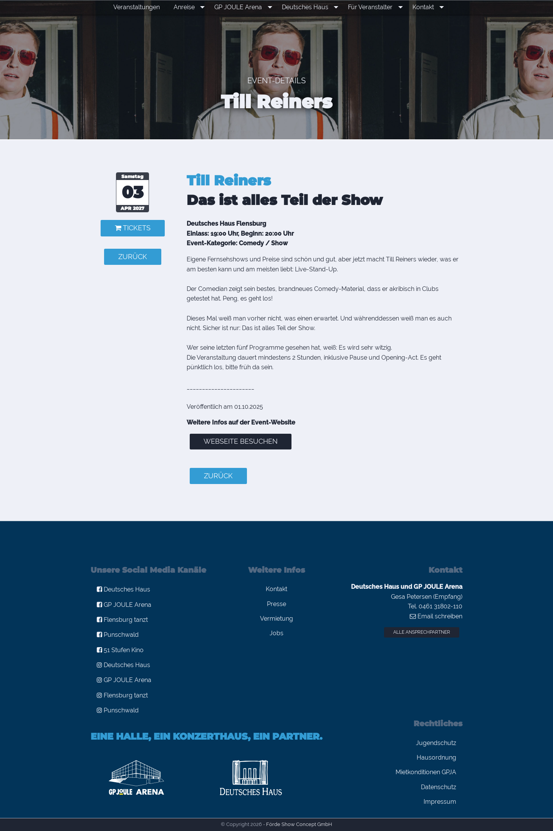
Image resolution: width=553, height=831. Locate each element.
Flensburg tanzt (122, 619)
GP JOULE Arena (243, 7)
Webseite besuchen (241, 441)
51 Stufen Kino (120, 650)
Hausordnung (436, 757)
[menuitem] (143, 7)
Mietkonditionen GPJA (426, 772)
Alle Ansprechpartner (421, 632)
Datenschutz (438, 787)
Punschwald (118, 634)
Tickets (133, 228)
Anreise (191, 7)
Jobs (276, 633)
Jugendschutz (436, 743)
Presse (276, 604)
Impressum (440, 801)
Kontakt (419, 7)
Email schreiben (436, 616)
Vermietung (276, 618)
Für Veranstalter (369, 7)
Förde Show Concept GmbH (299, 824)
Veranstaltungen (144, 7)
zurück (132, 257)
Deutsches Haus (306, 7)
